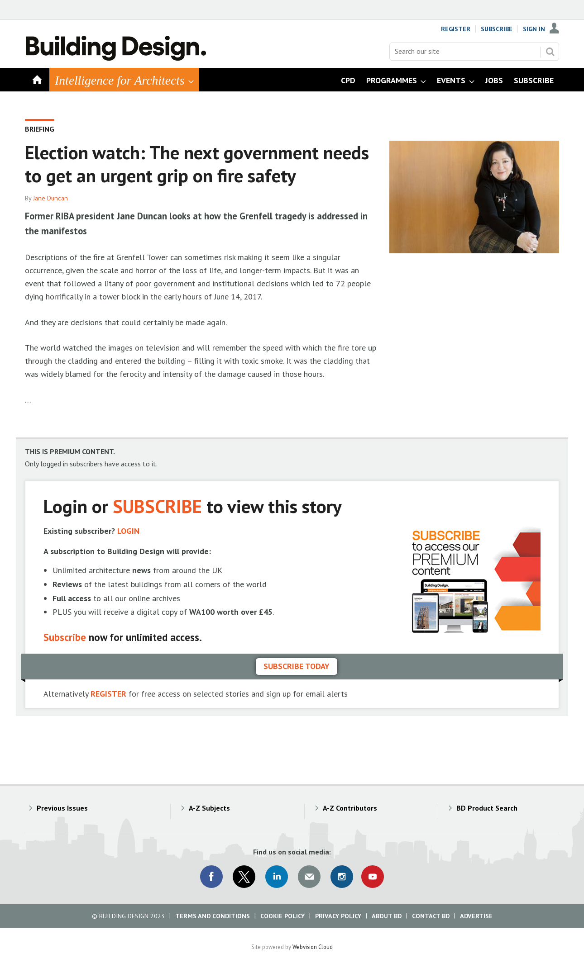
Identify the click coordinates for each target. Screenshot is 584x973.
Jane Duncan (50, 198)
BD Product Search (486, 807)
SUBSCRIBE (157, 506)
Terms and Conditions (212, 916)
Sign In (534, 29)
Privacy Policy (338, 916)
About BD (387, 916)
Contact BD (431, 916)
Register (455, 29)
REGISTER (108, 693)
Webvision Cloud (312, 946)
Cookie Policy (282, 916)
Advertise (476, 916)
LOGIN (128, 531)
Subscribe (496, 29)
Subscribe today (296, 666)
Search (550, 51)
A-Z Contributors (350, 807)
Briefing (39, 128)
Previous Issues (62, 807)
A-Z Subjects (209, 807)
